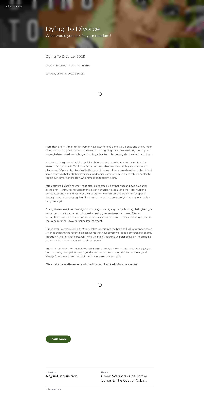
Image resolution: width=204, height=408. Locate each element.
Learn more (58, 340)
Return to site (14, 6)
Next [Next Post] (106, 374)
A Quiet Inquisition (61, 378)
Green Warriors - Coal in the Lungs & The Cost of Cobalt (126, 380)
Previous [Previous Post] (51, 374)
